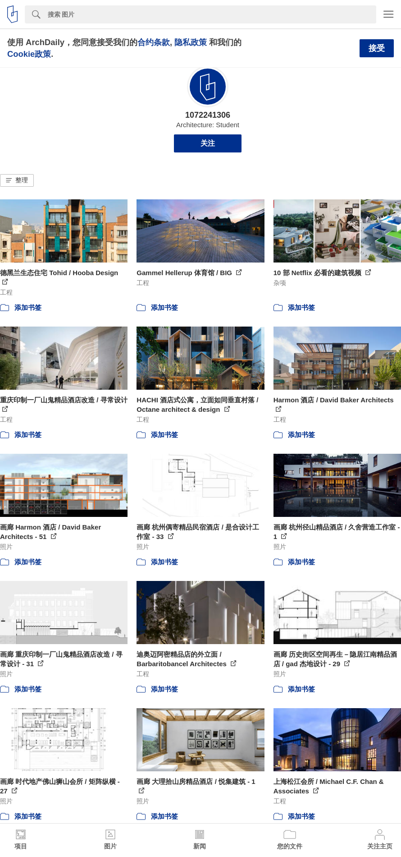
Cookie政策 (29, 54)
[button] (17, 180)
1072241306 (207, 115)
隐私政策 (190, 42)
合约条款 (153, 42)
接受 (377, 48)
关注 (207, 143)
